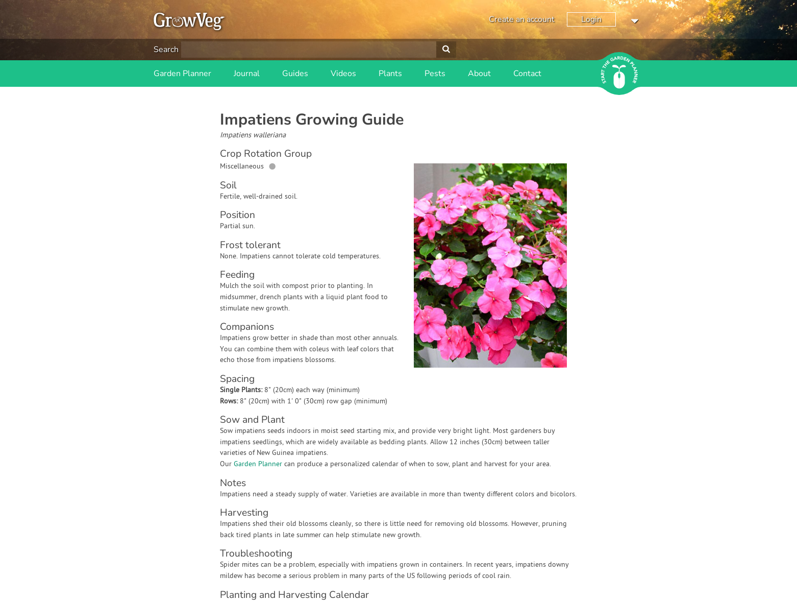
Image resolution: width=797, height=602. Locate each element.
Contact (527, 73)
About (479, 73)
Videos (343, 73)
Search (166, 49)
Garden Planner (182, 73)
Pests (435, 73)
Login (591, 19)
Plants (390, 73)
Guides (295, 73)
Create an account (522, 19)
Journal (247, 73)
